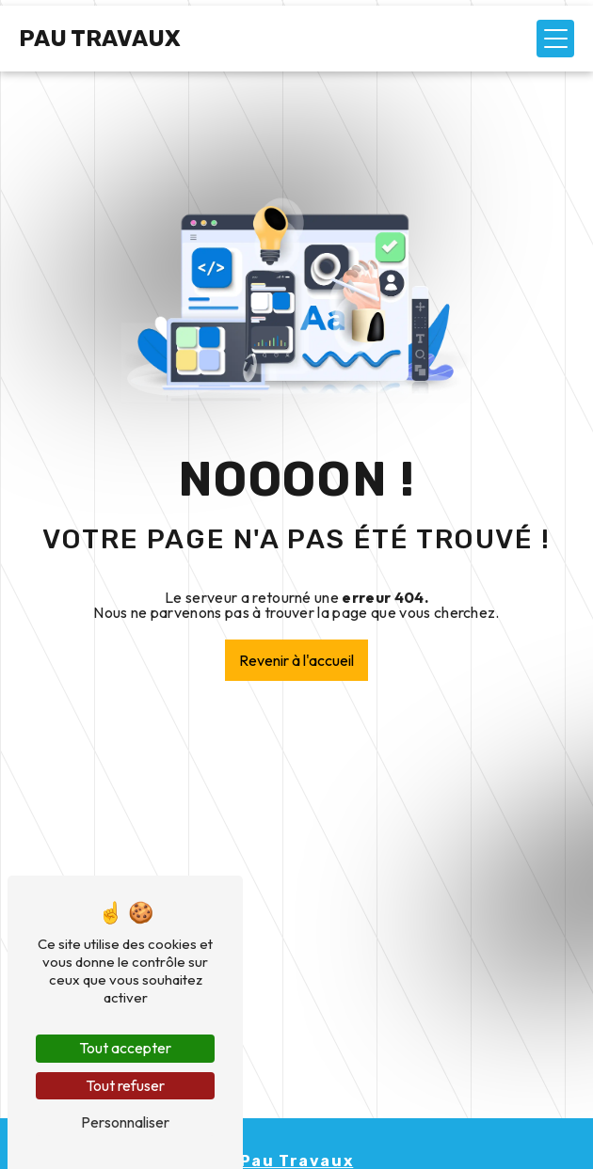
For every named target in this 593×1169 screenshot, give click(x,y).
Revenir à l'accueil (296, 660)
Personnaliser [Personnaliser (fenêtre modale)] (125, 1122)
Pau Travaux (100, 38)
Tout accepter (125, 1047)
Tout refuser (125, 1085)
